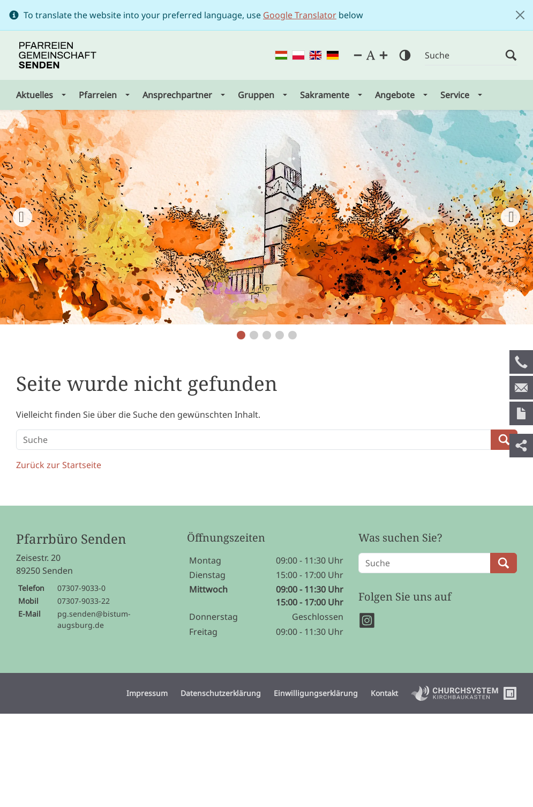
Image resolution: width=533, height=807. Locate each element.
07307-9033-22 (83, 601)
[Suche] (465, 55)
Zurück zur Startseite (58, 465)
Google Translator (299, 15)
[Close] (520, 15)
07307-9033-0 (81, 588)
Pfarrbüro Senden (71, 539)
